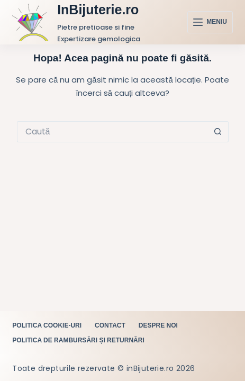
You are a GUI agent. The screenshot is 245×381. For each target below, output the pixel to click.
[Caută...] (112, 131)
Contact (110, 325)
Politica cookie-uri (46, 325)
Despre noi (158, 325)
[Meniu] (210, 22)
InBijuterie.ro (98, 9)
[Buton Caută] (218, 131)
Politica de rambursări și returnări (78, 340)
